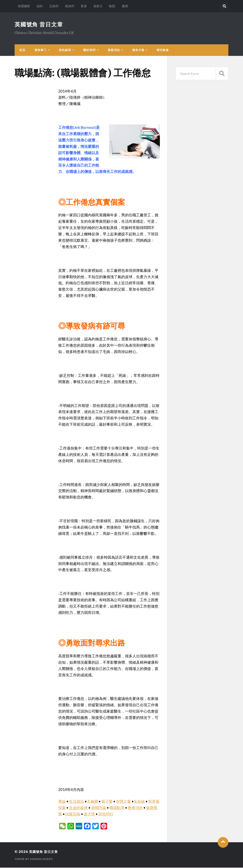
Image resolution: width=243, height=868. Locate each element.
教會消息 (135, 808)
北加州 (53, 6)
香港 (84, 6)
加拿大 (98, 6)
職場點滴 (117, 808)
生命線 (139, 801)
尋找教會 (163, 50)
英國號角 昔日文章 (40, 24)
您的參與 (65, 50)
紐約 (40, 6)
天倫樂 (92, 801)
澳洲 (125, 6)
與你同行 (105, 814)
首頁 (22, 50)
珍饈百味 (72, 814)
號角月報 (138, 50)
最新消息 (114, 50)
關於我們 (89, 50)
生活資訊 (76, 801)
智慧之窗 (123, 801)
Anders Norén (41, 859)
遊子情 (89, 814)
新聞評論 (98, 808)
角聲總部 (24, 6)
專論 (62, 801)
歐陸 (112, 6)
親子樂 (107, 801)
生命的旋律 (78, 808)
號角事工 (40, 50)
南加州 (69, 6)
